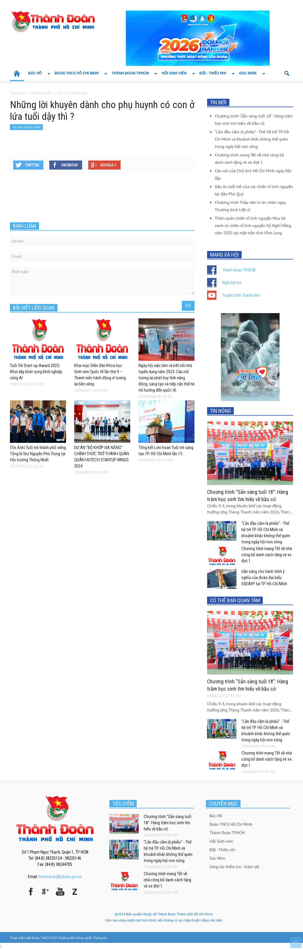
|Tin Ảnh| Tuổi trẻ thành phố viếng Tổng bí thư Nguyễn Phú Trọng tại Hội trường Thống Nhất (38, 453)
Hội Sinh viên (176, 76)
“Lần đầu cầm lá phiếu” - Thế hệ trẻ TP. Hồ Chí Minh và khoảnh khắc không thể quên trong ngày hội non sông (252, 139)
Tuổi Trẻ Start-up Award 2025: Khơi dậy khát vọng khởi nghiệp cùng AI (36, 371)
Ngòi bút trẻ (231, 282)
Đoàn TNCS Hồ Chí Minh (78, 76)
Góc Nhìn (250, 76)
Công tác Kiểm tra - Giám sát (234, 866)
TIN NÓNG (220, 411)
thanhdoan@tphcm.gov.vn (60, 876)
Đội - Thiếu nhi (215, 76)
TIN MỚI (218, 102)
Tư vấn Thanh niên (26, 127)
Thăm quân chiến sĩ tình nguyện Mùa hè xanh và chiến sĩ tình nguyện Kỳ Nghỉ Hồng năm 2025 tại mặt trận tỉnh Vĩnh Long (253, 225)
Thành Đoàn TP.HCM (238, 270)
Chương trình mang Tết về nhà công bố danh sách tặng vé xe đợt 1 (266, 555)
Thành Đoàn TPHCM (132, 76)
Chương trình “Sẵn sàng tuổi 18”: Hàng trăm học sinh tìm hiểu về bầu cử (167, 823)
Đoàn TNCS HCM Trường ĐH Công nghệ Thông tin (69, 938)
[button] (287, 73)
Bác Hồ (37, 76)
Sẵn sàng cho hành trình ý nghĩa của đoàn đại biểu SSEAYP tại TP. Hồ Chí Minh (264, 577)
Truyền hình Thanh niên (241, 295)
